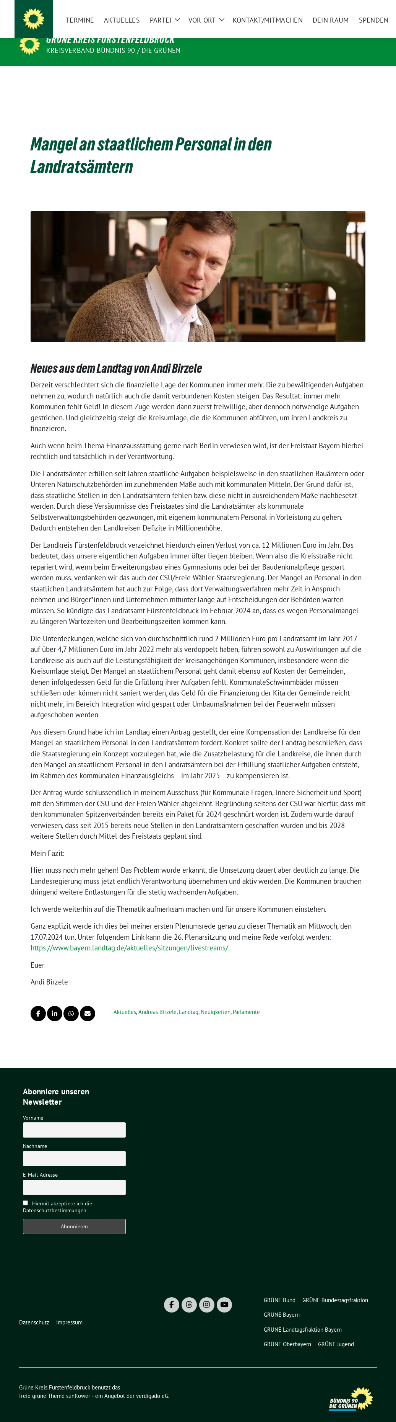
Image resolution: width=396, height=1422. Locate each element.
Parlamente (246, 1000)
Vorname (33, 1105)
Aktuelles (125, 1000)
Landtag (188, 1000)
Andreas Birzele (157, 1000)
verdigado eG (152, 1384)
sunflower (78, 1384)
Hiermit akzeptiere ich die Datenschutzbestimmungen (57, 1195)
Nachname (35, 1134)
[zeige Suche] (363, 11)
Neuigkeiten (215, 1000)
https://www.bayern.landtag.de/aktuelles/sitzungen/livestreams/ (129, 935)
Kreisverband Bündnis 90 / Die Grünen (113, 50)
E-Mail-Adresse (40, 1162)
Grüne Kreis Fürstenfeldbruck (110, 39)
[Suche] (352, 11)
